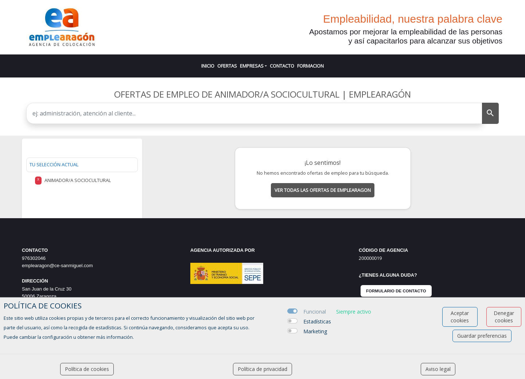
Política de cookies (87, 368)
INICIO (207, 65)
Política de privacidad (262, 368)
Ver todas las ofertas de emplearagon (323, 190)
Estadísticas (317, 321)
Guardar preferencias (482, 335)
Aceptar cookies (460, 317)
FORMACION (310, 65)
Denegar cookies (504, 317)
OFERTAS (227, 65)
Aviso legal (438, 368)
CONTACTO (282, 65)
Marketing (315, 331)
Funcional (314, 311)
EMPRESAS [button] (252, 65)
